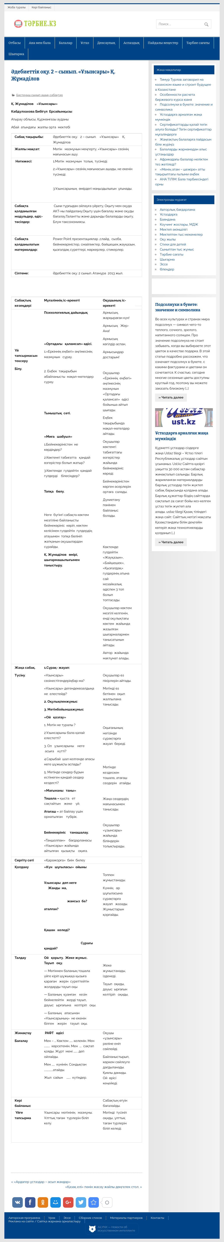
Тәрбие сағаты (198, 43)
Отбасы (15, 43)
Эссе (164, 264)
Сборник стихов (90, 1217)
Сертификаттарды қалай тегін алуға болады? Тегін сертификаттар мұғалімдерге (183, 130)
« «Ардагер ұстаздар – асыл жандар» (41, 1182)
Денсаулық (106, 43)
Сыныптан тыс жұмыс (177, 249)
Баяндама (167, 219)
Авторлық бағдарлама (177, 210)
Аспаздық (131, 43)
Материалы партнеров (126, 1217)
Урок (51, 1217)
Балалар (65, 43)
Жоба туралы (17, 7)
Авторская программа (24, 1217)
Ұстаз (84, 43)
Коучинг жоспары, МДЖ (179, 224)
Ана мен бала (40, 43)
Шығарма (16, 54)
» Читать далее (171, 397)
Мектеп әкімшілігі (173, 230)
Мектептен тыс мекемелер (181, 235)
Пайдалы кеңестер (163, 43)
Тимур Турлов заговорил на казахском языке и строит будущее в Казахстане (183, 85)
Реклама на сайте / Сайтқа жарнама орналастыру (45, 1221)
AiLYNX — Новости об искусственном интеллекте (116, 1228)
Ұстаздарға (168, 214)
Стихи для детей (173, 244)
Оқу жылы (168, 239)
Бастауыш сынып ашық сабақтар (39, 95)
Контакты (157, 1217)
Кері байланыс (41, 7)
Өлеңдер (167, 269)
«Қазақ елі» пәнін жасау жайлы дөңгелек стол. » (103, 1187)
